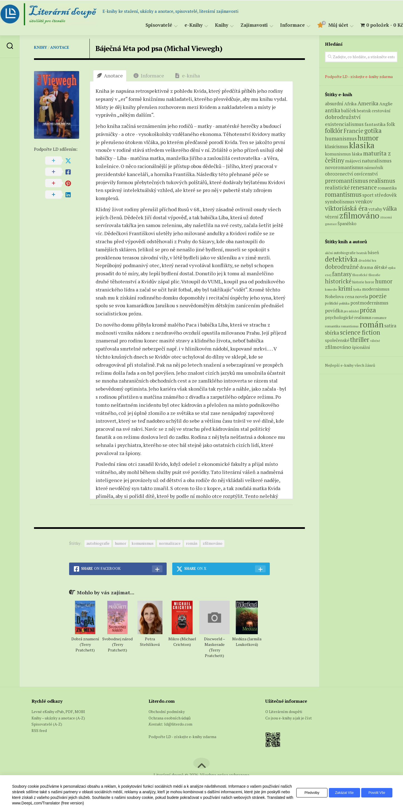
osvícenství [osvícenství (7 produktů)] (366, 174)
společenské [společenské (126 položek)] (337, 340)
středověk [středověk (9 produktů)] (386, 195)
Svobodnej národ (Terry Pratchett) (117, 644)
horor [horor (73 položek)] (369, 282)
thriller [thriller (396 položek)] (359, 339)
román (191, 543)
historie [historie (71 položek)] (358, 282)
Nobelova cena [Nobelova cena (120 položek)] (339, 296)
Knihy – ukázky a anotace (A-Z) (58, 718)
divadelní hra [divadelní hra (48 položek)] (367, 260)
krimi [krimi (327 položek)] (345, 288)
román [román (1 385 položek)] (371, 324)
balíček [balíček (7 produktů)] (348, 111)
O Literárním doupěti (283, 711)
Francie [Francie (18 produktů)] (353, 131)
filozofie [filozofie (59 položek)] (374, 275)
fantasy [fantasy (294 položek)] (341, 274)
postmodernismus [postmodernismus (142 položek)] (369, 303)
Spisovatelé (147, 25)
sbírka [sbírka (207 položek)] (332, 332)
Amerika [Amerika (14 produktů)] (368, 103)
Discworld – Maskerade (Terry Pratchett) (214, 647)
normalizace (170, 543)
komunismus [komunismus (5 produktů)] (338, 154)
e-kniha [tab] (187, 75)
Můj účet (327, 25)
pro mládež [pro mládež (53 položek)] (351, 311)
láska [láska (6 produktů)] (357, 154)
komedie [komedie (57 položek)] (331, 289)
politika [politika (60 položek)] (344, 303)
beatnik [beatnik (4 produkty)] (364, 110)
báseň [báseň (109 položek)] (373, 252)
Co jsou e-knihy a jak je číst (288, 718)
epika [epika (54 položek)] (391, 268)
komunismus (143, 543)
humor (120, 543)
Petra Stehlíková (150, 641)
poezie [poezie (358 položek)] (378, 296)
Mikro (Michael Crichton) (182, 641)
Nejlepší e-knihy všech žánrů (350, 365)
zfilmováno (212, 543)
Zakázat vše (340, 793)
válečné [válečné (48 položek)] (375, 341)
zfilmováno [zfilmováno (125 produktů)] (359, 215)
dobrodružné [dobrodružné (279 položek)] (342, 267)
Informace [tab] (148, 75)
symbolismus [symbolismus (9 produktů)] (340, 201)
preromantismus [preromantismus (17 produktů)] (346, 180)
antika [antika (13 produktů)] (332, 110)
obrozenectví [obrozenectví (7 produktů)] (339, 174)
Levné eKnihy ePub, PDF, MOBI (58, 711)
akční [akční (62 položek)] (329, 252)
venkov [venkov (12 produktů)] (364, 201)
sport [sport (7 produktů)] (368, 195)
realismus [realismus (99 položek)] (363, 317)
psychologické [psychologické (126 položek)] (339, 317)
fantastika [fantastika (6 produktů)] (375, 124)
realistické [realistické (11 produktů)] (337, 187)
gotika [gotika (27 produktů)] (373, 131)
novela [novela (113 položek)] (361, 296)
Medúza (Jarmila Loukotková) (246, 641)
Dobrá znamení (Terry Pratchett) (85, 644)
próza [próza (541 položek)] (368, 309)
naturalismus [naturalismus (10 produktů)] (377, 160)
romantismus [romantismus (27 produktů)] (343, 194)
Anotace (59, 47)
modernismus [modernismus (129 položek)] (375, 289)
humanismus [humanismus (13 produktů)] (341, 138)
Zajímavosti (243, 25)
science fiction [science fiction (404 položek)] (360, 332)
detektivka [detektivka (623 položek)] (341, 259)
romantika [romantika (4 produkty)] (387, 188)
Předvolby (304, 793)
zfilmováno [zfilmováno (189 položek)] (338, 347)
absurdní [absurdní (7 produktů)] (334, 104)
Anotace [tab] (110, 75)
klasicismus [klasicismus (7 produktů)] (336, 146)
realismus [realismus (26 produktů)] (382, 180)
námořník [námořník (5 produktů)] (373, 167)
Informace (281, 25)
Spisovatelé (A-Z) (46, 724)
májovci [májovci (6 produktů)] (353, 161)
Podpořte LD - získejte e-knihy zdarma (359, 76)
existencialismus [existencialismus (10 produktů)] (344, 124)
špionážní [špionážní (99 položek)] (361, 347)
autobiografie (98, 543)
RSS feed (39, 730)
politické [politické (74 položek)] (331, 303)
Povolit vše (375, 793)
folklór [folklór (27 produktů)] (334, 131)
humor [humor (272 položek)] (383, 281)
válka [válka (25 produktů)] (390, 208)
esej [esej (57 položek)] (328, 275)
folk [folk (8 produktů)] (391, 124)
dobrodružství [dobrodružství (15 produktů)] (343, 117)
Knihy (210, 25)
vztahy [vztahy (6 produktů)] (375, 209)
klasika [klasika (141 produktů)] (362, 145)
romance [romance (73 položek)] (379, 317)
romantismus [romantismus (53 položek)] (350, 326)
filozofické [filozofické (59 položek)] (360, 275)
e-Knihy (182, 25)
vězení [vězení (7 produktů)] (332, 217)
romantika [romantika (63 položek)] (332, 326)
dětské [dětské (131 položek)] (380, 267)
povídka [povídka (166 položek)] (334, 310)
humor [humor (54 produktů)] (368, 137)
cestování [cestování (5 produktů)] (381, 110)
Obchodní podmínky (167, 711)
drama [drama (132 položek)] (366, 267)
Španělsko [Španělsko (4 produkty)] (347, 223)
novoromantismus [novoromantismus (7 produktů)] (344, 167)
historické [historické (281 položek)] (338, 281)
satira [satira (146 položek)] (390, 326)
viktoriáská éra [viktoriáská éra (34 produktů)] (346, 208)
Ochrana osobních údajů (170, 718)
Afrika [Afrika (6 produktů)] (350, 104)
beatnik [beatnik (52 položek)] (361, 253)
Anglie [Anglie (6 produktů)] (385, 104)
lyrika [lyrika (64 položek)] (357, 289)
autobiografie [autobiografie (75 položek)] (345, 252)
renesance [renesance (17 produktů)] (364, 187)
